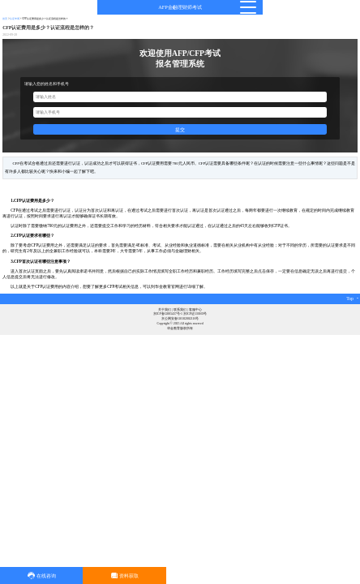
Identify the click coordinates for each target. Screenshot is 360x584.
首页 (4, 18)
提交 (180, 129)
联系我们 (180, 309)
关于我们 (164, 309)
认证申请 (14, 18)
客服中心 (195, 309)
